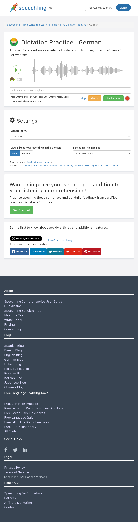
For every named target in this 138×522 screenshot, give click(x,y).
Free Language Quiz (94, 165)
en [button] (51, 7)
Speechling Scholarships (22, 310)
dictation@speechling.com (38, 162)
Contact (10, 507)
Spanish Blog (14, 345)
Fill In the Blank (112, 165)
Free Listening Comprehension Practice (38, 165)
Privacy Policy (14, 467)
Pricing (9, 324)
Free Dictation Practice (73, 24)
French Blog (13, 350)
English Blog (13, 355)
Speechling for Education (23, 493)
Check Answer (113, 98)
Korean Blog (13, 378)
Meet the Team (15, 315)
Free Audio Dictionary (100, 7)
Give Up (94, 98)
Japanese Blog (15, 382)
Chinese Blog (14, 387)
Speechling (13, 24)
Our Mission (13, 306)
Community (13, 329)
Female (26, 153)
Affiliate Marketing (18, 502)
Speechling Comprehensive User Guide (33, 301)
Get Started (21, 210)
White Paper (13, 320)
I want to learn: (18, 130)
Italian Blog (12, 364)
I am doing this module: (86, 147)
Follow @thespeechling (58, 240)
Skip (83, 98)
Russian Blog (13, 373)
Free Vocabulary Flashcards (71, 165)
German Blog (13, 359)
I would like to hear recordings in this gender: (35, 147)
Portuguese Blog (16, 369)
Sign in (123, 7)
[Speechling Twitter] (17, 451)
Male (15, 153)
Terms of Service (16, 472)
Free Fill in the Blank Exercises (26, 422)
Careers (10, 498)
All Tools (10, 431)
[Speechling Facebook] (8, 451)
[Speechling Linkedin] (27, 451)
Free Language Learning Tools (40, 24)
